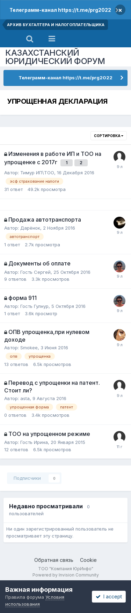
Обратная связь (53, 560)
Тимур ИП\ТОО (37, 172)
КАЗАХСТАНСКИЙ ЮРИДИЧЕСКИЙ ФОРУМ (55, 57)
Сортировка (108, 136)
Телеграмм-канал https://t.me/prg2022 (60, 10)
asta (25, 398)
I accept (109, 596)
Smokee (29, 347)
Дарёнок (30, 228)
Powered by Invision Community (65, 575)
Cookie (88, 560)
